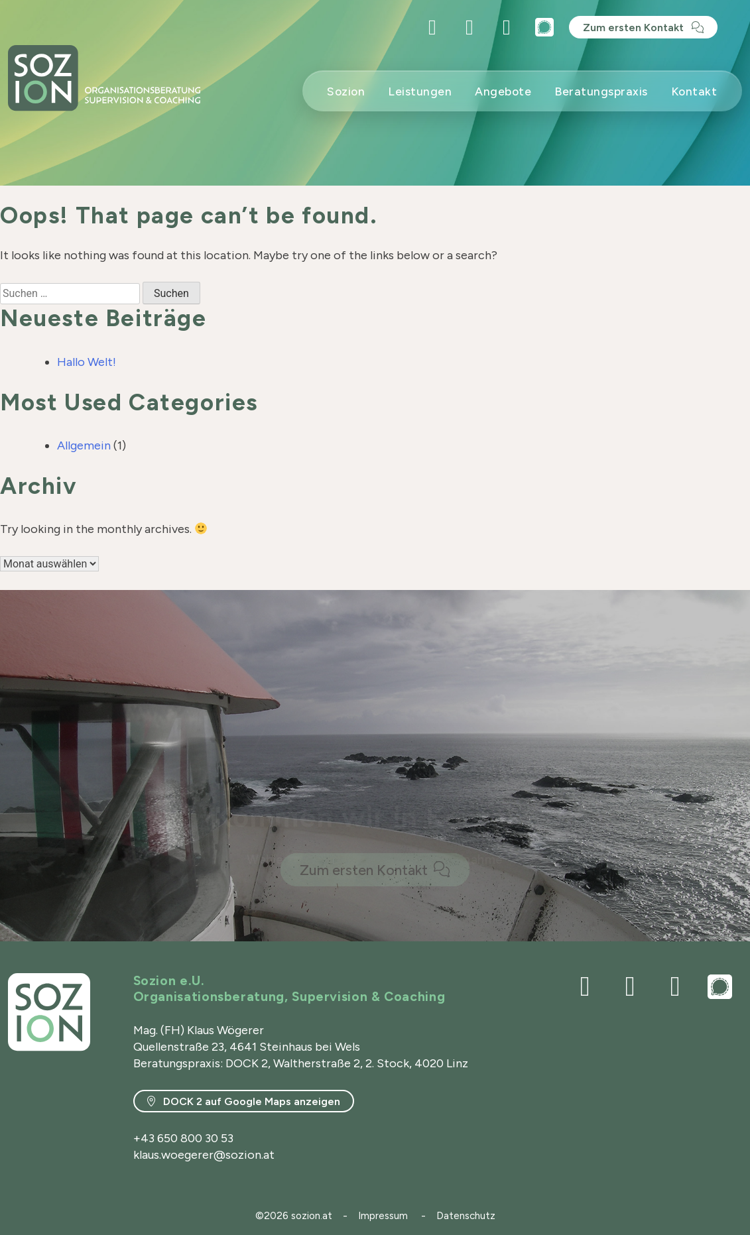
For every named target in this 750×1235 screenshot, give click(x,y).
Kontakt (694, 91)
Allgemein (84, 445)
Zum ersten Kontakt (634, 27)
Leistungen (420, 91)
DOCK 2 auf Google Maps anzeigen (250, 1101)
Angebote (503, 91)
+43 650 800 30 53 (183, 1138)
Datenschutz (465, 1216)
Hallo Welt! (86, 362)
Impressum (383, 1216)
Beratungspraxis (600, 91)
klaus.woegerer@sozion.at (204, 1154)
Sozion (346, 91)
